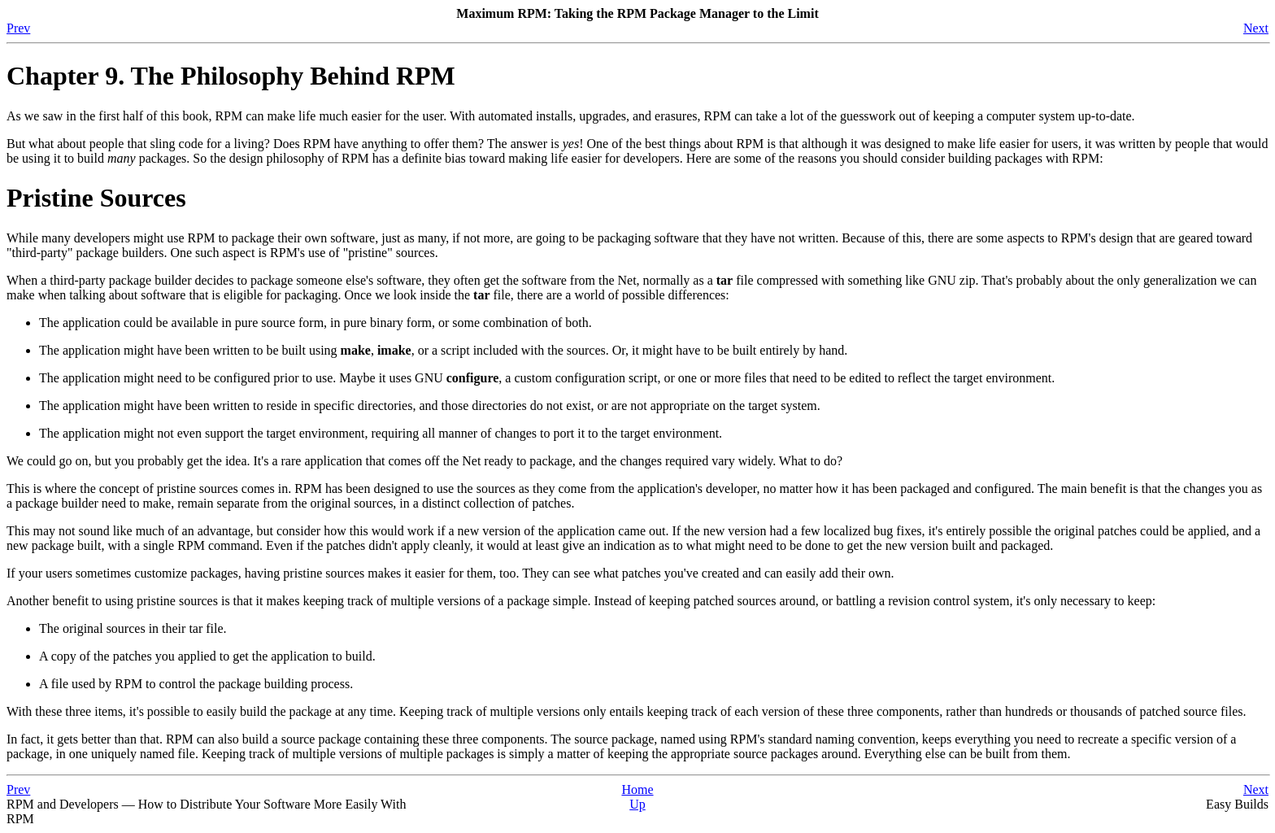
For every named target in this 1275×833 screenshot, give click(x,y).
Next (1255, 28)
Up (637, 804)
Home (637, 789)
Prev (18, 28)
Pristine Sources (96, 197)
